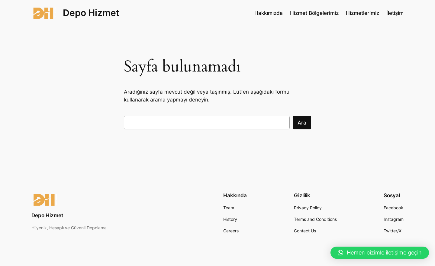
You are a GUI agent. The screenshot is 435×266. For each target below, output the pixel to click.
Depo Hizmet (91, 12)
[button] (379, 253)
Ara (302, 123)
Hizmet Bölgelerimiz (314, 13)
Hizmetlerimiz (362, 13)
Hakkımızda (268, 13)
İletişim (395, 13)
